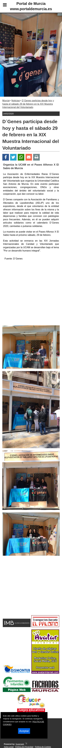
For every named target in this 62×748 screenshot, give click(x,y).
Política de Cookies (43, 747)
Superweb (20, 744)
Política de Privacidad (24, 747)
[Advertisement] (26, 590)
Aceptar (24, 730)
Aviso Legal (9, 747)
